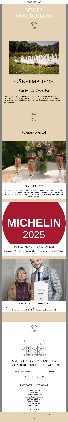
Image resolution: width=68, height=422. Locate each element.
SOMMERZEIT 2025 (34, 186)
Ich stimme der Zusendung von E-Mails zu (35, 376)
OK (34, 418)
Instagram (41, 385)
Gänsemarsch (34, 81)
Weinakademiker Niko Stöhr (34, 303)
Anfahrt (34, 411)
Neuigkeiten (34, 409)
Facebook (26, 385)
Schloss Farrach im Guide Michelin (34, 247)
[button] (66, 2)
